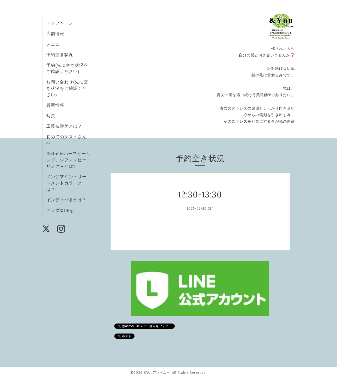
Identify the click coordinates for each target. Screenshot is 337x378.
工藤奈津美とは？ (64, 126)
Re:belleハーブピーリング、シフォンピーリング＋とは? (68, 160)
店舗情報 (55, 33)
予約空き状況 (59, 54)
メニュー (55, 44)
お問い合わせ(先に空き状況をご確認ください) (67, 88)
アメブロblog (60, 210)
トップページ (59, 23)
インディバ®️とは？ (66, 199)
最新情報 (55, 105)
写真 (50, 115)
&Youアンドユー (156, 372)
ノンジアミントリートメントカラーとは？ (66, 183)
